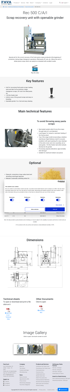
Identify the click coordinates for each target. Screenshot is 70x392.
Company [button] (38, 3)
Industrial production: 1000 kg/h (60, 380)
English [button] (64, 3)
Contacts (45, 3)
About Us (22, 366)
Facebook (6, 385)
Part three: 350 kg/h (57, 371)
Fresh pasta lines (40, 370)
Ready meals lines (40, 376)
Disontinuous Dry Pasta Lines (43, 368)
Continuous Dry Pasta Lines (42, 366)
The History (22, 368)
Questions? (63, 389)
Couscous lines (39, 372)
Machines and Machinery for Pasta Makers (16, 6)
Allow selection (34, 209)
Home (5, 6)
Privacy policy (42, 389)
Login (50, 3)
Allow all (55, 209)
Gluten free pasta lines (41, 377)
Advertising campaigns (25, 382)
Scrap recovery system (29, 6)
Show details (59, 205)
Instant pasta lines (40, 374)
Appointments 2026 (24, 379)
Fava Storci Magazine (25, 384)
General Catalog (40, 385)
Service (23, 3)
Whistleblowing (23, 372)
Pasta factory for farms (58, 373)
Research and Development (42, 381)
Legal (57, 389)
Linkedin (6, 381)
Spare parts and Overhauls (42, 383)
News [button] (31, 3)
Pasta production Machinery (42, 379)
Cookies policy (50, 389)
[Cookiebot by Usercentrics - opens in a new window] (59, 182)
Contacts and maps (24, 370)
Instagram (6, 383)
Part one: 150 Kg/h (56, 367)
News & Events (23, 377)
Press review (23, 381)
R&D (27, 3)
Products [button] (16, 3)
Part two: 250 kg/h (56, 369)
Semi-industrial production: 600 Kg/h (61, 378)
